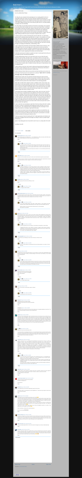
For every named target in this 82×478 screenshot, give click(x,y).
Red (18, 251)
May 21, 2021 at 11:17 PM (27, 278)
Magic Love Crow (20, 423)
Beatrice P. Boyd (20, 414)
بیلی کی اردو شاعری (56, 72)
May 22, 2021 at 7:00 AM (24, 314)
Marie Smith (20, 155)
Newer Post (17, 464)
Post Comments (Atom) (23, 466)
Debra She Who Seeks (21, 193)
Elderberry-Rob (20, 135)
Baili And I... (18, 5)
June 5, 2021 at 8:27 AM (27, 423)
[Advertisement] (34, 471)
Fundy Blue (19, 429)
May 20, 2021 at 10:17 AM (24, 213)
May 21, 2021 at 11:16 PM (27, 292)
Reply (18, 139)
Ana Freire (19, 339)
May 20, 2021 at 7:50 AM (27, 143)
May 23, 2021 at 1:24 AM (24, 328)
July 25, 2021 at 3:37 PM (25, 429)
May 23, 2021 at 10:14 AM (25, 339)
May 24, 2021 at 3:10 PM (29, 378)
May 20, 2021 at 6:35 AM (25, 179)
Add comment (17, 437)
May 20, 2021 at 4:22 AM (26, 155)
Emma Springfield (21, 236)
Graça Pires (19, 369)
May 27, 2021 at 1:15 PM (27, 414)
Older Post (48, 464)
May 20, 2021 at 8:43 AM (29, 193)
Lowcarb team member (21, 378)
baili (21, 143)
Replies (20, 141)
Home (33, 464)
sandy (19, 213)
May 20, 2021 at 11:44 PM (27, 202)
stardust (19, 314)
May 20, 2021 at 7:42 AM (27, 165)
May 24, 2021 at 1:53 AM (26, 369)
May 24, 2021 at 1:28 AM (27, 355)
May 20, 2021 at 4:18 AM (27, 135)
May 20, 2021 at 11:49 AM (28, 236)
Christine (19, 179)
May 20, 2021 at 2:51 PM (23, 251)
